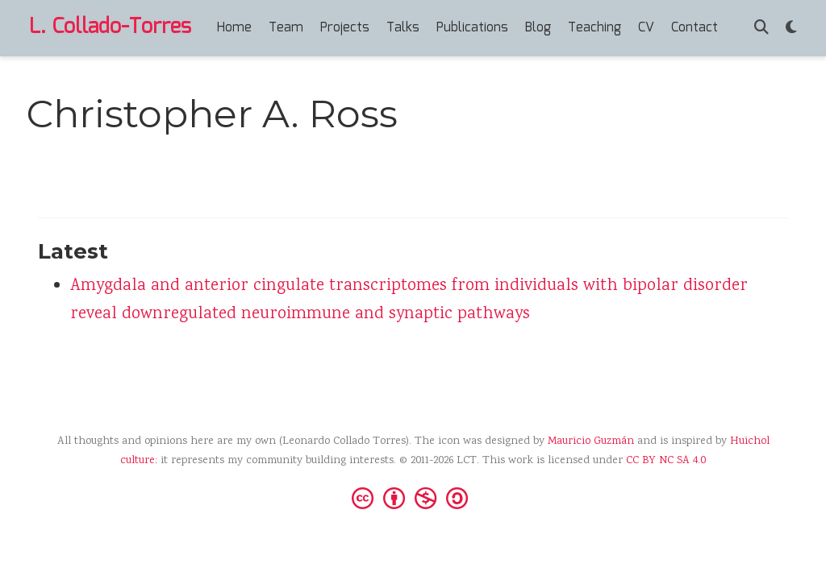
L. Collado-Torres (110, 27)
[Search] (761, 28)
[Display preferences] (791, 28)
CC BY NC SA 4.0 (666, 461)
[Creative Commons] (413, 497)
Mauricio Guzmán (591, 441)
